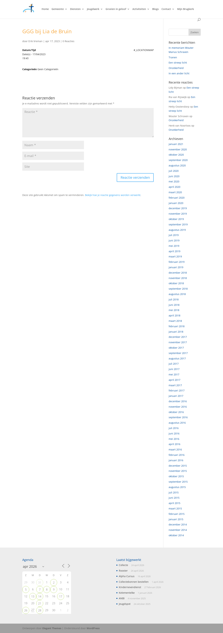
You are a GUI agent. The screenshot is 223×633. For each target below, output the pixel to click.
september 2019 (178, 224)
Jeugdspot (124, 604)
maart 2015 (175, 508)
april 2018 (174, 315)
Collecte (123, 565)
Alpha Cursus (126, 576)
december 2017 (178, 337)
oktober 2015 (176, 476)
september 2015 (178, 481)
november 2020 (178, 149)
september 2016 (178, 417)
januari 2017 (176, 396)
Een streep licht (178, 62)
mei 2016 (174, 439)
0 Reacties (68, 41)
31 (39, 582)
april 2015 (174, 503)
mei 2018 (174, 310)
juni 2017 (174, 369)
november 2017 (178, 342)
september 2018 (178, 288)
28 (39, 610)
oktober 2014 (176, 535)
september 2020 (178, 160)
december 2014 (178, 524)
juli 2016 (174, 428)
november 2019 (178, 213)
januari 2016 (176, 460)
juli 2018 (174, 299)
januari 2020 (176, 203)
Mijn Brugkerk (185, 9)
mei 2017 (174, 374)
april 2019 (174, 251)
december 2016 (178, 401)
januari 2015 (176, 519)
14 (39, 596)
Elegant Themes (51, 628)
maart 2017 (175, 385)
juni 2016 (174, 433)
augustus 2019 (177, 229)
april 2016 (174, 444)
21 (39, 603)
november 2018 (178, 278)
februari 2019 (176, 262)
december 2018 (178, 272)
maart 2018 (175, 321)
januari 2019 (176, 267)
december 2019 (178, 208)
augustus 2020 (177, 165)
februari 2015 (176, 514)
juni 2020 (174, 176)
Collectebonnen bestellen (134, 581)
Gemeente (58, 9)
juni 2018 (174, 304)
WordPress (93, 628)
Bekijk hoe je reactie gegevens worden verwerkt (112, 195)
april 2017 (174, 380)
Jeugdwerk (93, 9)
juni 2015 (174, 497)
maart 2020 (175, 192)
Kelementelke (127, 592)
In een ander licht (179, 73)
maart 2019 (175, 256)
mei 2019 (174, 245)
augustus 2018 (177, 294)
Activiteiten (139, 9)
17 (60, 596)
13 (32, 596)
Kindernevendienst (130, 587)
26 (25, 610)
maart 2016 (175, 449)
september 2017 (178, 353)
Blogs (155, 9)
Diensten (75, 9)
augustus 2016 (177, 422)
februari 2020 (176, 197)
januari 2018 (176, 331)
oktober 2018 (176, 283)
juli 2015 (174, 492)
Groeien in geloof (116, 9)
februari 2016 (176, 455)
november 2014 (178, 530)
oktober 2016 (176, 412)
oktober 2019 (176, 219)
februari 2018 (176, 326)
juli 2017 (174, 363)
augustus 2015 (177, 487)
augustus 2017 (177, 358)
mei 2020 (174, 181)
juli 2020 (174, 170)
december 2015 (178, 465)
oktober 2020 (176, 154)
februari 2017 (176, 390)
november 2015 (178, 471)
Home (45, 9)
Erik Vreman (35, 41)
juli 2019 (174, 235)
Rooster (123, 570)
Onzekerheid (176, 68)
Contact (166, 9)
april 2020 (174, 186)
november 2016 (178, 406)
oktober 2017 (176, 347)
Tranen (173, 57)
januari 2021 (176, 144)
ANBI (122, 598)
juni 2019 (174, 240)
